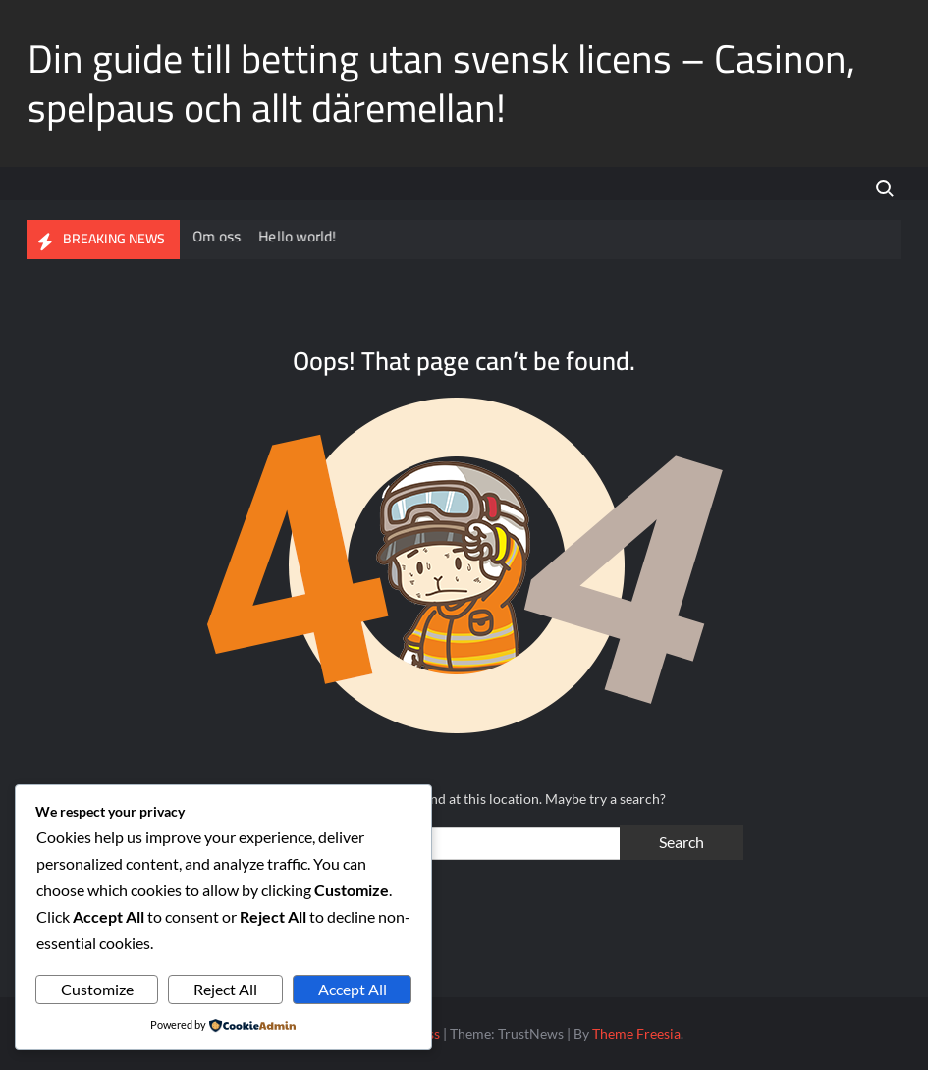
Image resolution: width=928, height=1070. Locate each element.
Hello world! (299, 236)
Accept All (352, 989)
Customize (97, 989)
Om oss (218, 236)
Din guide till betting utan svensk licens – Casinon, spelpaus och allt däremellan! (441, 83)
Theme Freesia (636, 1033)
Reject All (225, 989)
